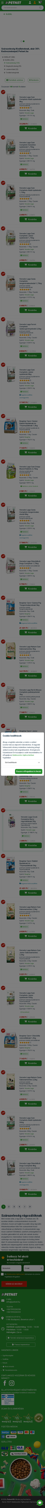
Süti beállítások (11, 762)
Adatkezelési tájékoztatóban (23, 755)
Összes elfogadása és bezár (28, 771)
